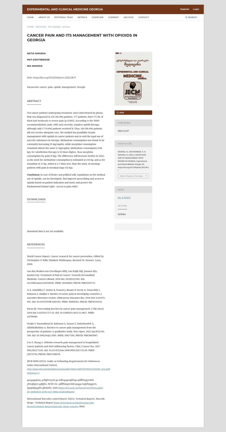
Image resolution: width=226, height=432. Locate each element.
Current (113, 17)
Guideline (98, 17)
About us (44, 17)
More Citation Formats (131, 176)
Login (196, 9)
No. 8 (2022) (54, 27)
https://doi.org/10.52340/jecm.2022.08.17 (54, 77)
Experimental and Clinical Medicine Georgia (65, 9)
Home (30, 17)
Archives (41, 27)
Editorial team (63, 17)
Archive (129, 17)
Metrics (82, 17)
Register (184, 9)
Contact (143, 17)
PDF (121, 112)
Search (191, 17)
